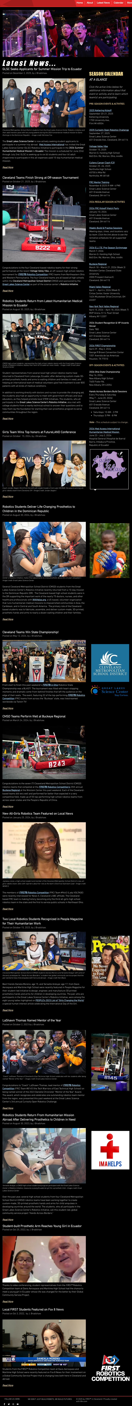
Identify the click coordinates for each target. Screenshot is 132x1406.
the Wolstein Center (32, 790)
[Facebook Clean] (4, 1404)
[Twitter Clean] (9, 1404)
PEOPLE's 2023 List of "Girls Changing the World (60, 1000)
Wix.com (83, 1401)
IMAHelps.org (39, 600)
